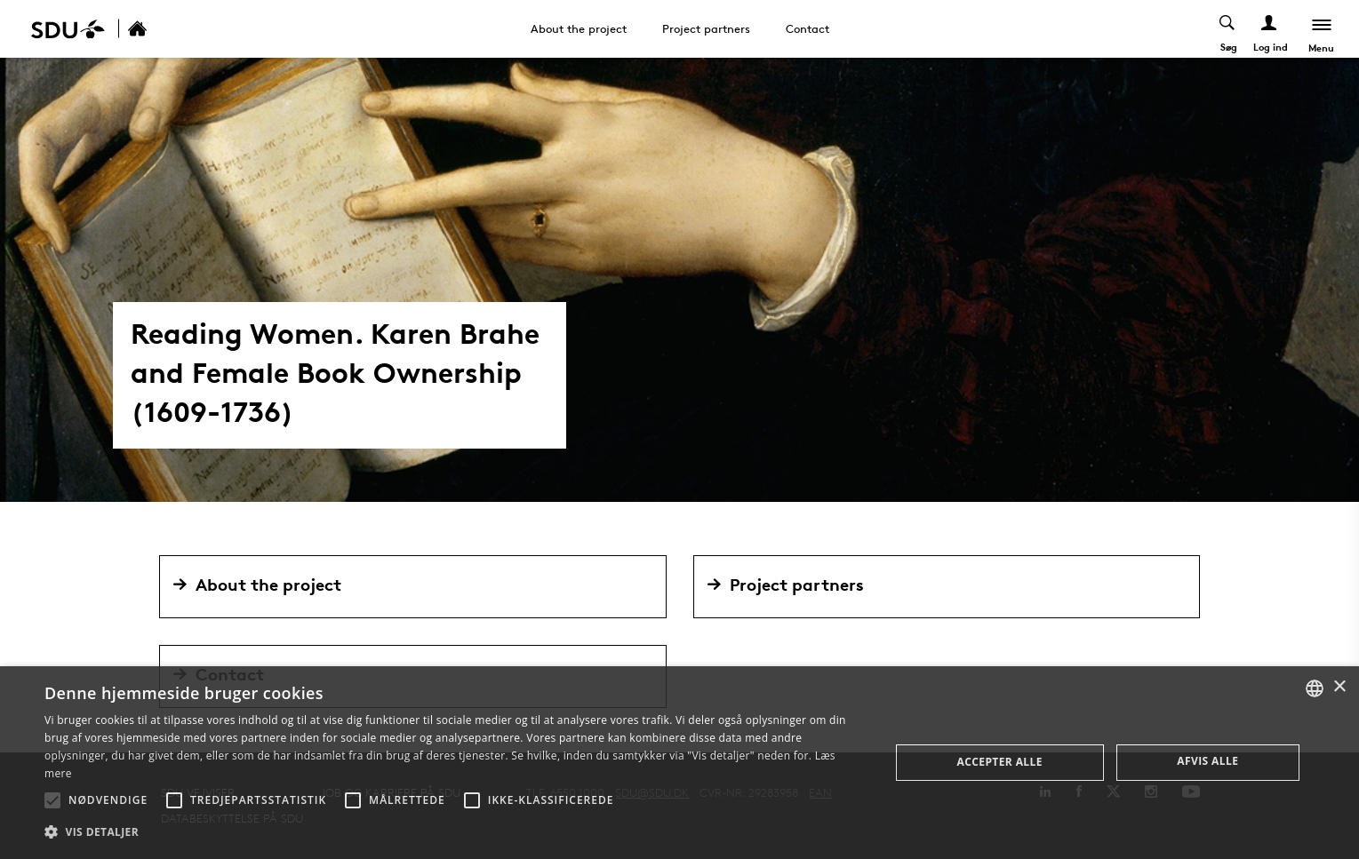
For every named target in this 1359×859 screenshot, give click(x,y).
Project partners (706, 28)
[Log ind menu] (1268, 29)
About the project (579, 28)
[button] (52, 800)
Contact (807, 28)
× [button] (1339, 687)
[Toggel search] (1227, 29)
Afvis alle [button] (1207, 760)
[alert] (679, 762)
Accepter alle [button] (1000, 761)
